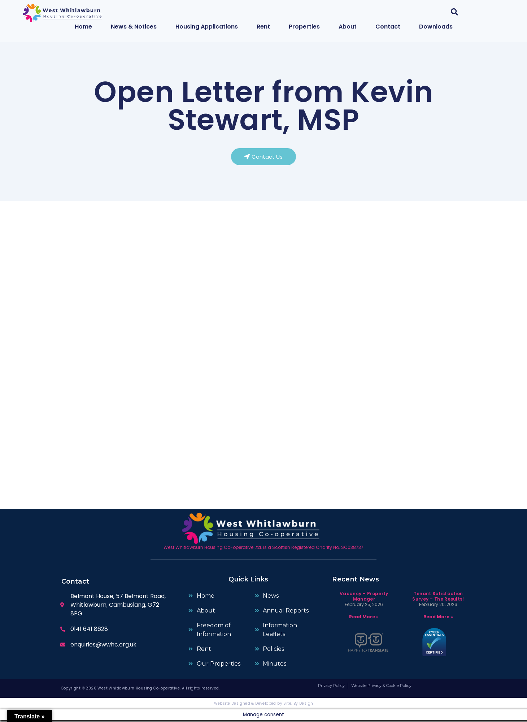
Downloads (436, 26)
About (348, 26)
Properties (304, 26)
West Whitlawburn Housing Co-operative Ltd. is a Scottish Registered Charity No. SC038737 (263, 549)
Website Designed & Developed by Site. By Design (263, 705)
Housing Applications (206, 26)
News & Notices (134, 26)
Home (83, 26)
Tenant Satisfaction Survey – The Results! (438, 598)
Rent (263, 26)
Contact (387, 26)
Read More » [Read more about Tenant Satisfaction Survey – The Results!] (438, 618)
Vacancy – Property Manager (364, 598)
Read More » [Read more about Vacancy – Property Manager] (364, 618)
